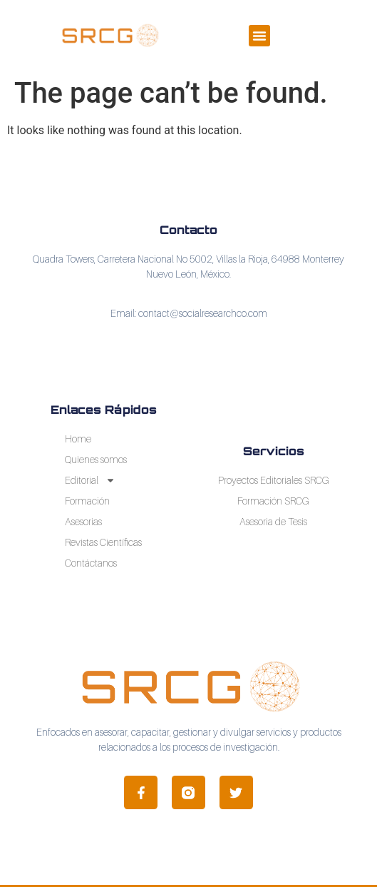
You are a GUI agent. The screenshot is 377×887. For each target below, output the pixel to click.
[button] (259, 35)
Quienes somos (96, 459)
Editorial (90, 479)
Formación (87, 501)
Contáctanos (91, 563)
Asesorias (83, 521)
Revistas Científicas (103, 542)
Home (78, 438)
